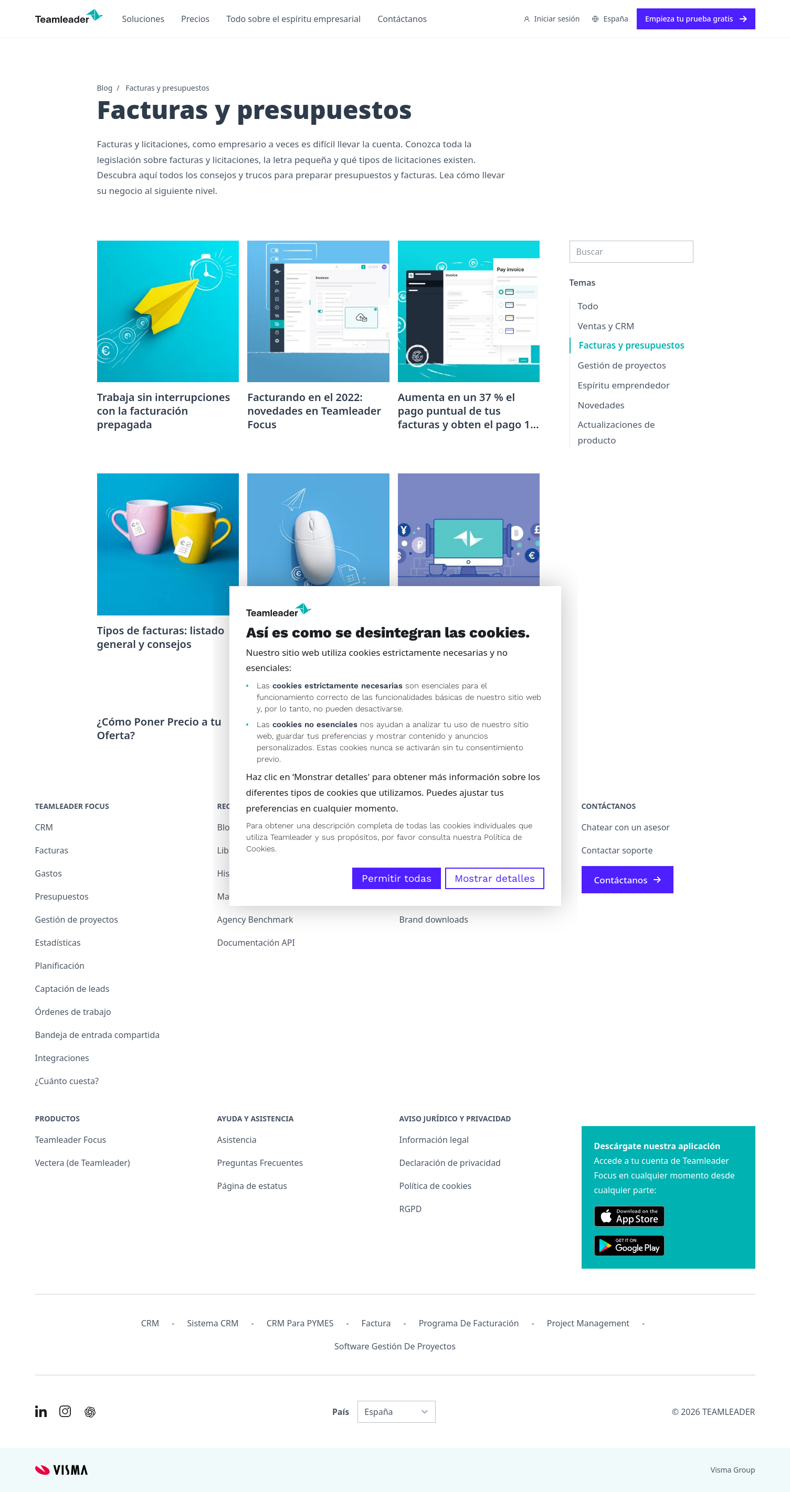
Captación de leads (72, 988)
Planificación (60, 965)
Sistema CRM (212, 1323)
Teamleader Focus (71, 1139)
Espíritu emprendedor (624, 385)
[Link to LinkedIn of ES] (41, 1411)
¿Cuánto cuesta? (67, 1081)
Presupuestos (62, 896)
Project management (588, 1323)
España (610, 19)
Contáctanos (402, 19)
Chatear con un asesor (626, 827)
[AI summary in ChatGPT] (90, 1412)
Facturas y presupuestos (167, 88)
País (340, 1412)
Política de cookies (435, 1186)
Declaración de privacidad (450, 1163)
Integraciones (62, 1058)
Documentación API (256, 942)
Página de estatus (252, 1186)
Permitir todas (396, 878)
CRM (44, 827)
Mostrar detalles (495, 878)
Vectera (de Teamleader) (82, 1163)
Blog (105, 88)
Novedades (601, 405)
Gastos (48, 873)
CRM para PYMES (300, 1323)
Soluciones (143, 19)
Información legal (434, 1139)
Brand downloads (434, 919)
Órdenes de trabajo (73, 1012)
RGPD (410, 1209)
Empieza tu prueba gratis (696, 19)
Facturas (52, 850)
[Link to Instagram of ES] (65, 1411)
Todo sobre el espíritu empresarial (293, 19)
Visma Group (733, 1470)
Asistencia (237, 1139)
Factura (376, 1323)
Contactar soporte (617, 850)
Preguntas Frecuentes (260, 1163)
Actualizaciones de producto (616, 432)
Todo (588, 306)
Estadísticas (58, 942)
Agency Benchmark (255, 919)
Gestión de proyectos (622, 365)
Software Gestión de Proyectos (395, 1346)
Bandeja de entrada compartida (97, 1035)
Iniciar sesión (551, 19)
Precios (195, 19)
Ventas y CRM (606, 326)
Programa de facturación (469, 1323)
